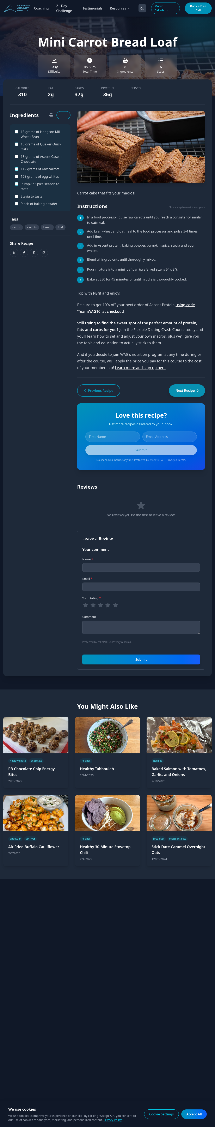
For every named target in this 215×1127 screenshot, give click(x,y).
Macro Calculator (162, 8)
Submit (141, 659)
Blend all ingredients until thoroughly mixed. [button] (121, 259)
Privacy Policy (113, 1120)
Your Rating (91, 598)
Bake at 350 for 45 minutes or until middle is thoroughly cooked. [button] (137, 279)
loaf (60, 227)
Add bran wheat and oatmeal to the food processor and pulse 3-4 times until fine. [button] (142, 234)
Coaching (41, 8)
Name (87, 559)
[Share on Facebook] (24, 253)
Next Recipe (187, 390)
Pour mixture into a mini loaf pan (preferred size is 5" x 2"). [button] (132, 269)
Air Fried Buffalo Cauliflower (33, 846)
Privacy (171, 460)
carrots (32, 227)
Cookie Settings (161, 1114)
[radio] (85, 605)
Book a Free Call (198, 8)
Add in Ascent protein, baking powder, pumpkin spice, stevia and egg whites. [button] (140, 248)
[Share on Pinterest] (34, 253)
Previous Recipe (98, 390)
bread (47, 227)
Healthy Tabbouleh (97, 768)
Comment (89, 617)
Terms (181, 460)
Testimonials (93, 8)
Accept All (194, 1114)
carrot (16, 227)
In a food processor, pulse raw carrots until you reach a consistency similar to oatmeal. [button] (144, 220)
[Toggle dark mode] (142, 8)
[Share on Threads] (44, 253)
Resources (120, 8)
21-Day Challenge (64, 8)
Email (87, 579)
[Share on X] (14, 253)
